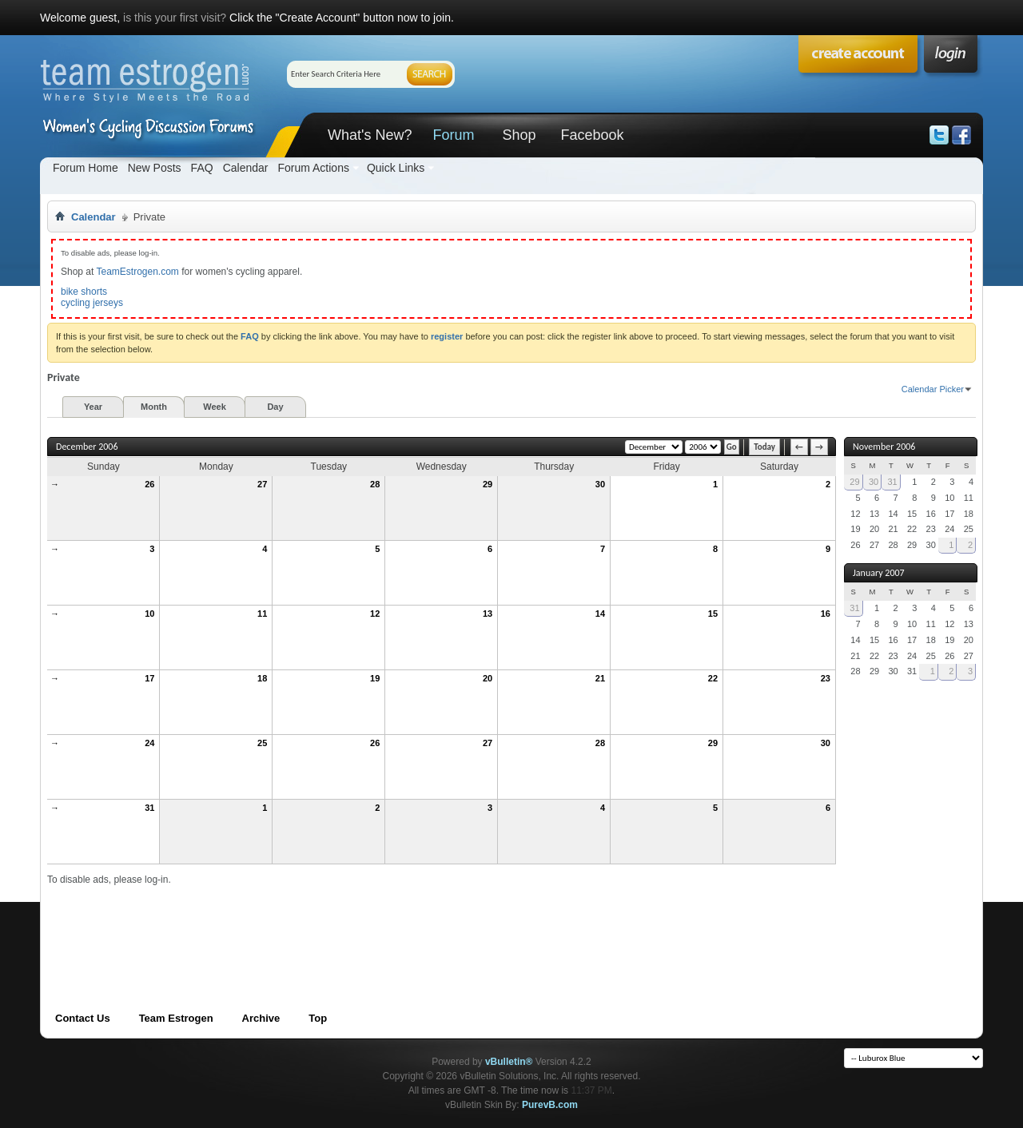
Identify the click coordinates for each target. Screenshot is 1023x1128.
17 (149, 678)
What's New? (370, 135)
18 (262, 678)
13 (487, 613)
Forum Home (85, 167)
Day (275, 406)
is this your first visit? (174, 17)
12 (375, 613)
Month (154, 406)
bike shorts (84, 291)
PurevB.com (550, 1104)
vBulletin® (509, 1061)
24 (149, 743)
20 (487, 678)
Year (93, 406)
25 (262, 743)
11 (262, 613)
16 (825, 613)
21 (600, 678)
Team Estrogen (176, 1018)
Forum (453, 135)
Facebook (591, 135)
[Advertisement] (338, 922)
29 (487, 484)
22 (713, 678)
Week (214, 406)
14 (600, 613)
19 (375, 678)
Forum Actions (312, 167)
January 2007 (879, 572)
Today (764, 447)
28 (375, 484)
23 (825, 678)
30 (600, 484)
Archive (261, 1018)
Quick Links (395, 167)
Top (317, 1018)
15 (713, 613)
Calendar (246, 167)
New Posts (154, 167)
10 (149, 613)
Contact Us (82, 1018)
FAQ (202, 167)
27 (262, 484)
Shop (518, 135)
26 (149, 484)
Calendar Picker (933, 389)
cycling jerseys (92, 302)
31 (149, 807)
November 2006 (884, 446)
